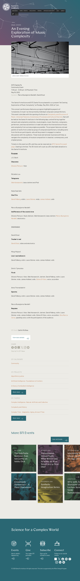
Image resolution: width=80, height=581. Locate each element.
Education (42, 6)
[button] (24, 6)
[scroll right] (78, 477)
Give (67, 6)
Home (13, 25)
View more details (18, 337)
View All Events (57, 439)
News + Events (33, 6)
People (48, 6)
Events (18, 25)
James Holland (45, 199)
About (72, 6)
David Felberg (16, 199)
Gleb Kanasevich (17, 182)
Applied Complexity (58, 6)
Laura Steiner (30, 199)
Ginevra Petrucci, (17, 166)
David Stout (15, 243)
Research (24, 6)
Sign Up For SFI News (18, 351)
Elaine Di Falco (41, 279)
